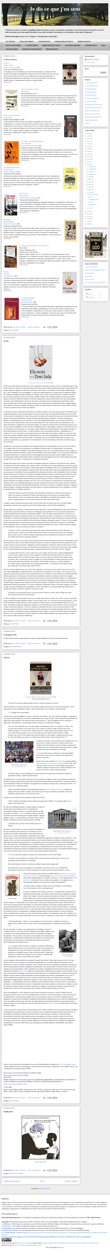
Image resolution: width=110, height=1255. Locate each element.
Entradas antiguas (71, 1181)
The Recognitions (70, 876)
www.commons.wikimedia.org (62, 832)
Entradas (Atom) (45, 1188)
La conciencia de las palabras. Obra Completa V (34, 245)
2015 (88, 162)
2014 (88, 164)
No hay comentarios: (34, 327)
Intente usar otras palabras (12, 115)
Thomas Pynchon (26, 300)
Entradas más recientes (12, 1181)
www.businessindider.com (19, 766)
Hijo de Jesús (24, 193)
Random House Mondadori (29, 145)
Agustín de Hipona (54, 1003)
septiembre (92, 174)
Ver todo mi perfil (89, 62)
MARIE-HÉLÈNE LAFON (51, 45)
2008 (88, 224)
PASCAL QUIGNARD (13, 45)
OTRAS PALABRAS (26, 41)
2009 (88, 221)
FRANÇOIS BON (52, 49)
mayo (90, 184)
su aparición (21, 813)
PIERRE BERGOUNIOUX (64, 41)
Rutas (103, 45)
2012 (88, 214)
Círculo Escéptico (89, 273)
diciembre (91, 166)
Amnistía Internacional (91, 267)
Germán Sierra (8, 117)
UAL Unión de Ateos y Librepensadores (95, 282)
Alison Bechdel (26, 143)
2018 (88, 154)
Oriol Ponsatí (25, 91)
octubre (91, 171)
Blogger (61, 1247)
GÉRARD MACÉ (91, 45)
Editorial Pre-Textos (10, 224)
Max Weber (59, 761)
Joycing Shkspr (7, 1228)
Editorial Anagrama (10, 172)
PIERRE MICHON (84, 41)
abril (90, 187)
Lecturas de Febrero (10, 59)
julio (90, 179)
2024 (88, 138)
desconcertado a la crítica (31, 876)
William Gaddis (8, 65)
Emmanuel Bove (9, 222)
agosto (90, 177)
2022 (88, 143)
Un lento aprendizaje (27, 298)
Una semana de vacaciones (12, 167)
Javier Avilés (23, 971)
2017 (88, 156)
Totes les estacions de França (30, 89)
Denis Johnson (24, 196)
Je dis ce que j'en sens (55, 9)
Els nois (6, 272)
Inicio (42, 1181)
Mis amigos (7, 219)
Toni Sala (6, 274)
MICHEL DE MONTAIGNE (32, 49)
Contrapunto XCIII (10, 635)
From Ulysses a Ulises (9, 1226)
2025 (88, 136)
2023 (88, 141)
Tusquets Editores (26, 302)
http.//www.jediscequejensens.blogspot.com (27, 1245)
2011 (88, 216)
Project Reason (89, 276)
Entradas (89, 294)
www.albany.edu (68, 956)
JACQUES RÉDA (12, 49)
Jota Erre (6, 63)
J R (58, 878)
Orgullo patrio (8, 1111)
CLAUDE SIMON (31, 45)
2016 (88, 159)
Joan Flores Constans (93, 59)
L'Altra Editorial (9, 276)
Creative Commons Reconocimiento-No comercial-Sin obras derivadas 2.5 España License (71, 1243)
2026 (88, 133)
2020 (88, 149)
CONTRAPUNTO (44, 41)
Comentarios (90, 297)
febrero (91, 192)
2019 (88, 151)
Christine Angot (8, 169)
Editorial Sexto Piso (10, 67)
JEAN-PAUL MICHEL (72, 45)
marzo (90, 189)
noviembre (91, 169)
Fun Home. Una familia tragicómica (32, 141)
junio (90, 182)
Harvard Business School (54, 789)
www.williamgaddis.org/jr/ (67, 1064)
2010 (88, 219)
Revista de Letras (89, 279)
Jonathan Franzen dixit (67, 873)
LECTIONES (10, 41)
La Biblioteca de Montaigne (11, 1224)
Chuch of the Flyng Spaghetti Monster (95, 270)
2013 (88, 211)
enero (90, 208)
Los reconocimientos (57, 876)
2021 (88, 146)
